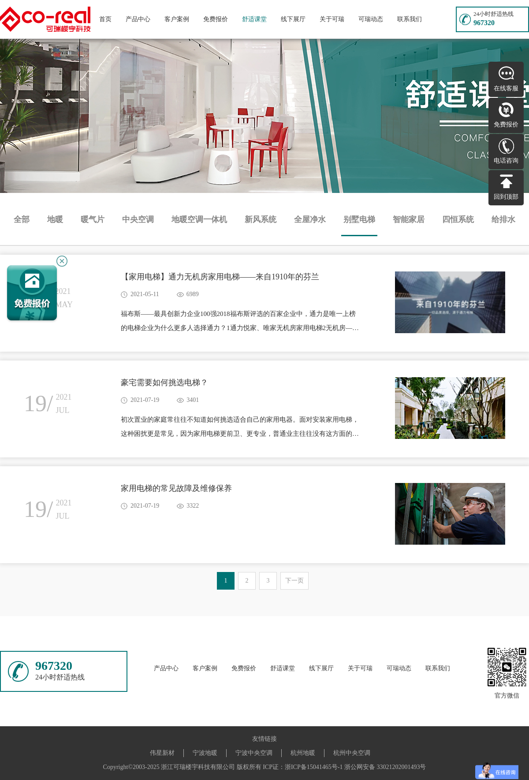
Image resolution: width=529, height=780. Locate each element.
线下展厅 (293, 19)
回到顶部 (506, 196)
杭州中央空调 (351, 753)
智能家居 (409, 219)
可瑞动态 (370, 19)
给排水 (503, 219)
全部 (22, 219)
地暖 (55, 219)
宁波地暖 (205, 753)
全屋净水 (310, 219)
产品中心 (138, 19)
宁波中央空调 (253, 753)
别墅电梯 (359, 219)
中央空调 (138, 219)
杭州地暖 (303, 753)
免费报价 (215, 19)
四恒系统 (458, 219)
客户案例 (176, 19)
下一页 (294, 580)
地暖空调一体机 (199, 219)
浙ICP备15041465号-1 (314, 767)
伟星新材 (162, 753)
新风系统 (260, 219)
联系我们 (409, 19)
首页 (105, 19)
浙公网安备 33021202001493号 (385, 767)
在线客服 (506, 88)
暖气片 (92, 219)
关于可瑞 (332, 19)
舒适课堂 (254, 19)
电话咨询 (506, 160)
